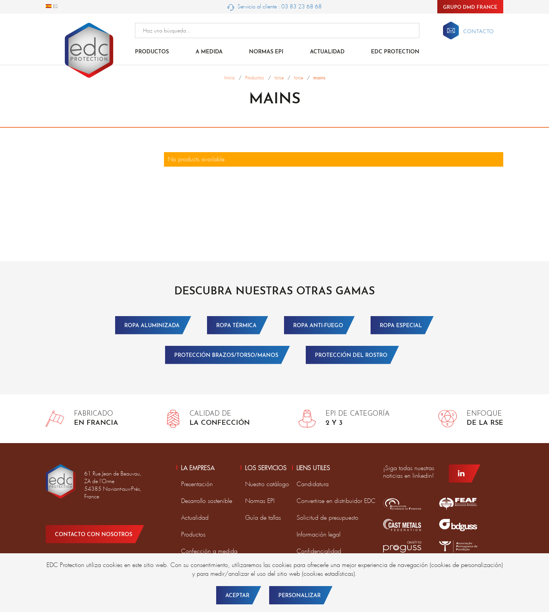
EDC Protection (395, 52)
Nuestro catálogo (267, 484)
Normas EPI (266, 52)
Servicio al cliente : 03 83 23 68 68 (275, 7)
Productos (152, 52)
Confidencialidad (319, 551)
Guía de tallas (263, 518)
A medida (209, 52)
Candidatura (313, 484)
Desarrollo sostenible (206, 501)
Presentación (197, 484)
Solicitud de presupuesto (327, 518)
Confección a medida (209, 551)
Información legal (318, 534)
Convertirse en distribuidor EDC (336, 501)
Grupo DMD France (470, 7)
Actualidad (327, 52)
